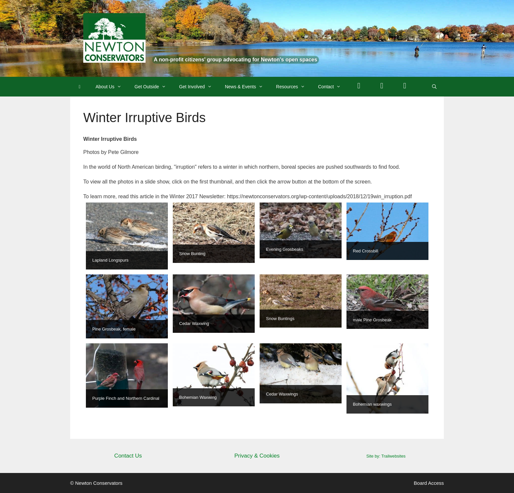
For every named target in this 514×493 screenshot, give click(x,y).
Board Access (429, 483)
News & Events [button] (247, 86)
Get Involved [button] (198, 86)
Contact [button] (332, 86)
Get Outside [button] (153, 86)
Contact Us (128, 456)
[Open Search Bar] (434, 86)
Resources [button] (293, 86)
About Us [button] (112, 86)
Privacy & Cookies (257, 456)
